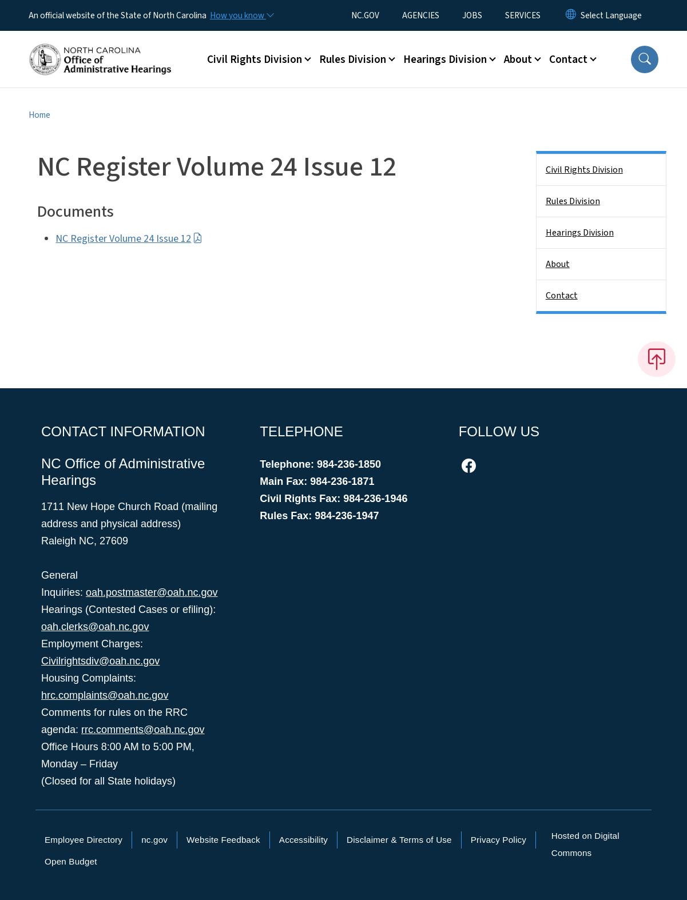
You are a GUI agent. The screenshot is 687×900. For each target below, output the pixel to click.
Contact (562, 295)
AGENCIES (420, 15)
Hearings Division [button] (445, 59)
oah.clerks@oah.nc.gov (95, 626)
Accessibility (303, 840)
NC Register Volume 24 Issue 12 (128, 239)
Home (39, 115)
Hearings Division (580, 232)
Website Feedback (223, 840)
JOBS (472, 15)
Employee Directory (83, 840)
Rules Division (573, 201)
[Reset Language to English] (571, 15)
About (558, 264)
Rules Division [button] (352, 59)
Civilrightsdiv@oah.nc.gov (100, 661)
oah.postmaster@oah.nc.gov (151, 592)
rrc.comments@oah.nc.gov (142, 729)
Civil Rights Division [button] (254, 59)
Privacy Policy (498, 840)
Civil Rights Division (584, 170)
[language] (611, 15)
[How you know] (241, 15)
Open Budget (71, 861)
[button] (644, 59)
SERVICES (523, 15)
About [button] (518, 59)
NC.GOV (365, 15)
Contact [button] (568, 59)
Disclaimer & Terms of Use (399, 840)
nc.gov (154, 840)
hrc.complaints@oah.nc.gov (104, 695)
